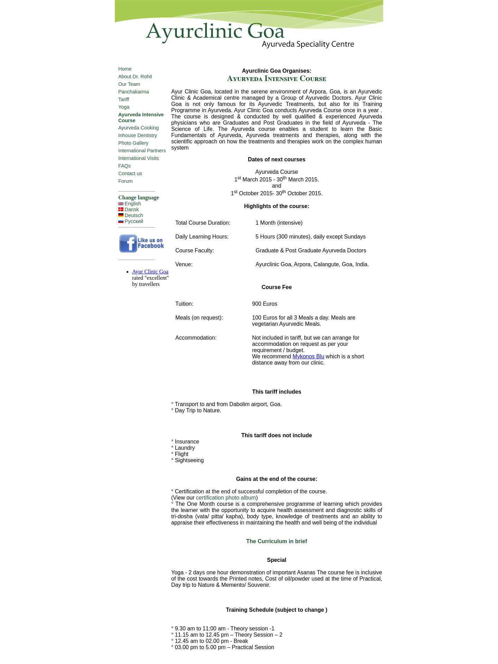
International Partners (142, 150)
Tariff (123, 99)
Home (124, 69)
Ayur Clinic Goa (150, 272)
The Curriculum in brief (276, 541)
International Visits (138, 158)
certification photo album (226, 498)
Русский (134, 221)
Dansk (132, 209)
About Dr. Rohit (135, 76)
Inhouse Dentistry (137, 135)
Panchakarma (133, 92)
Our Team (129, 84)
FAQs (124, 166)
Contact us (130, 173)
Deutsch (134, 215)
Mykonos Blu (308, 356)
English (133, 203)
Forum (125, 181)
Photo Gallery (133, 143)
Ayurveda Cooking (138, 128)
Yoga (123, 107)
